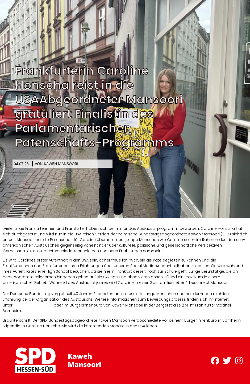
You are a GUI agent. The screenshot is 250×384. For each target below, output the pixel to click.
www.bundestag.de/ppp (33, 305)
